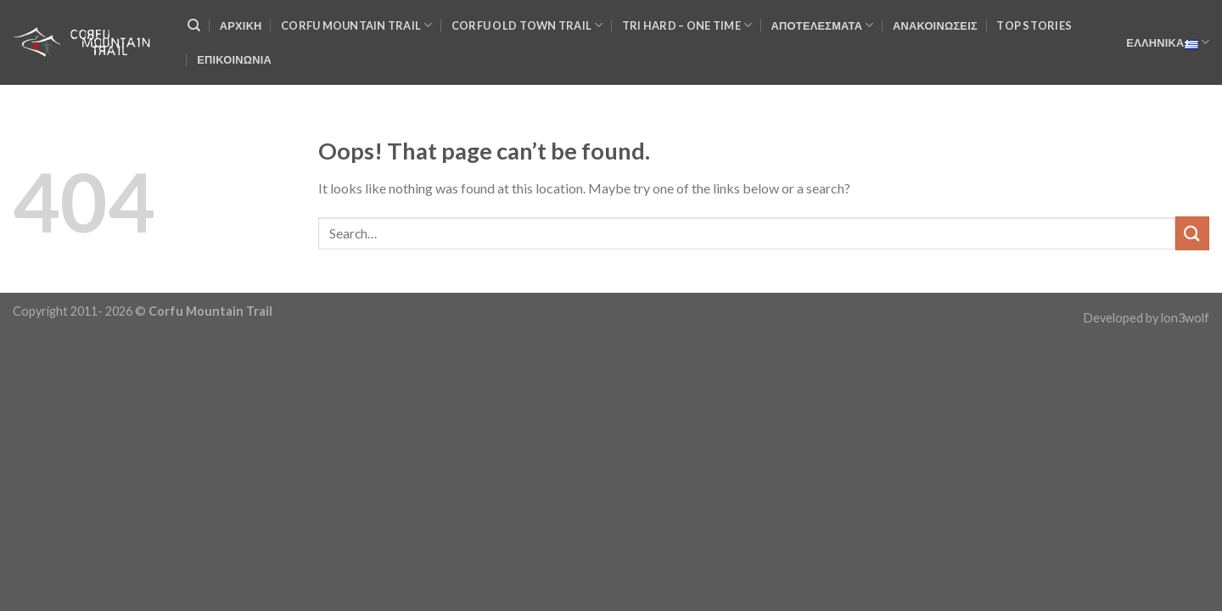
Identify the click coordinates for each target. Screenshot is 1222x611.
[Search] (194, 25)
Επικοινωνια (234, 59)
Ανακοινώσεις (935, 25)
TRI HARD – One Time (687, 25)
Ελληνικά (1167, 42)
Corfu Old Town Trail (527, 25)
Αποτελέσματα (822, 25)
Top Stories (1034, 25)
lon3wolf (1185, 318)
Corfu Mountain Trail (357, 25)
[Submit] (1192, 232)
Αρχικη (241, 25)
